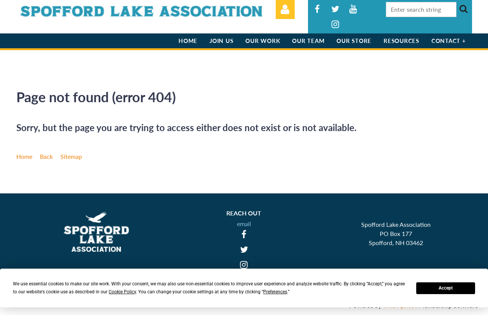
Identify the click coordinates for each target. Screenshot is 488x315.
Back (46, 156)
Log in (285, 9)
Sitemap (71, 156)
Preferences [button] (275, 291)
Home (24, 156)
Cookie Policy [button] (122, 291)
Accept (446, 288)
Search (464, 9)
